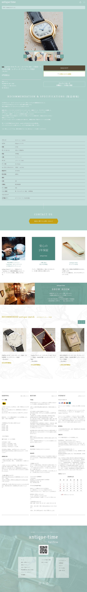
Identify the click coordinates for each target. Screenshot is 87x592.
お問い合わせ (62, 570)
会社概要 (23, 574)
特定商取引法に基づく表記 (8, 83)
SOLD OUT (64, 68)
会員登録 (61, 563)
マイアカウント (62, 560)
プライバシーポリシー (26, 572)
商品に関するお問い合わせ (43, 221)
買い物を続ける (5, 88)
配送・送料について (25, 562)
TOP (4, 7)
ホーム (22, 560)
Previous (25, 56)
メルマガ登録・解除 (46, 560)
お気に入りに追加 (64, 74)
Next (62, 56)
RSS (42, 562)
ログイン (61, 565)
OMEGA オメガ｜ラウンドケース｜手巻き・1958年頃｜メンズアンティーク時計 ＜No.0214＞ (14, 357)
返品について (5, 81)
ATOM (45, 562)
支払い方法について (25, 567)
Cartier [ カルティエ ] (10, 7)
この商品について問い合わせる (9, 85)
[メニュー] (84, 2)
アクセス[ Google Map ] (35, 485)
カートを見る (62, 568)
